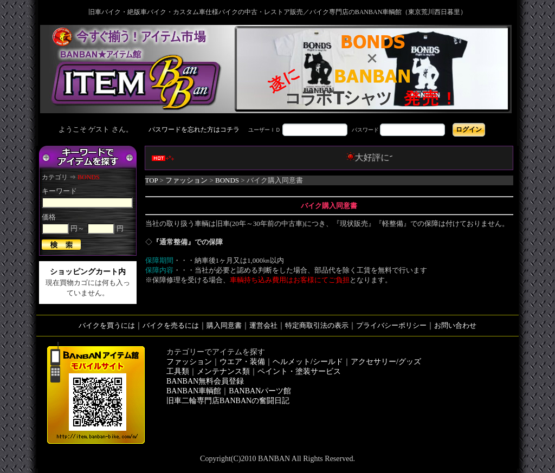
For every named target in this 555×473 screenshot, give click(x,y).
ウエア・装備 (242, 362)
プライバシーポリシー (391, 325)
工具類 (177, 371)
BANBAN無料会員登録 (205, 381)
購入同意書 (224, 325)
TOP (151, 180)
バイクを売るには (171, 325)
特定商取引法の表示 (317, 325)
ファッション (186, 180)
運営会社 (263, 325)
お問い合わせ (455, 325)
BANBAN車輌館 (193, 391)
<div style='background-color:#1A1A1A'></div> (277, 129)
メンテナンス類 (223, 371)
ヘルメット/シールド (308, 362)
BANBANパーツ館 (260, 391)
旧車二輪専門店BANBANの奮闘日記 (227, 401)
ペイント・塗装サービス (299, 371)
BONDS (227, 180)
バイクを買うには (107, 325)
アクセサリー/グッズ (386, 362)
